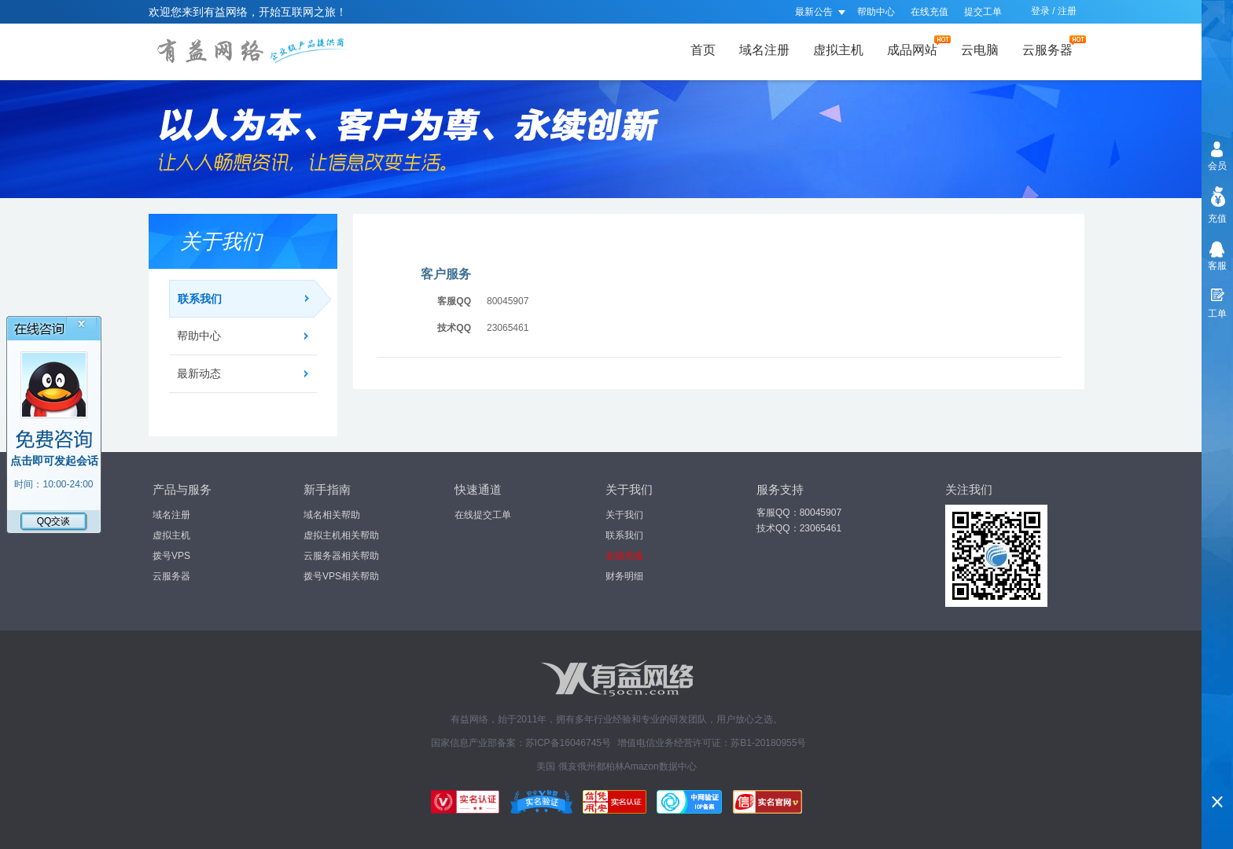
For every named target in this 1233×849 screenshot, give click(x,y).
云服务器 (1052, 46)
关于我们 (624, 514)
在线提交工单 (483, 514)
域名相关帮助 (332, 514)
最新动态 (199, 373)
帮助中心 (876, 11)
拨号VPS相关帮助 (341, 576)
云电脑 (980, 50)
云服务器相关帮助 (341, 555)
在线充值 (929, 11)
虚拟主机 (838, 50)
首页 (703, 50)
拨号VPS (171, 555)
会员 (1217, 165)
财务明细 (624, 576)
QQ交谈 (54, 521)
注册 (1067, 11)
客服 (1217, 265)
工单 (1217, 313)
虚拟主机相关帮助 (341, 535)
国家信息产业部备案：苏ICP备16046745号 (521, 742)
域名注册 (764, 50)
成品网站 (917, 46)
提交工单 (983, 11)
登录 (1040, 11)
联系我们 (247, 299)
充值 (1217, 218)
